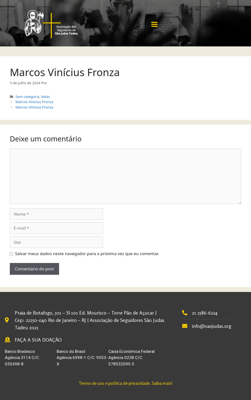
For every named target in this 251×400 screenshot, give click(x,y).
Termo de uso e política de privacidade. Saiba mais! (126, 383)
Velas (45, 96)
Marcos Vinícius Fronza (34, 101)
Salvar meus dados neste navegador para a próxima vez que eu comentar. (87, 253)
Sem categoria (27, 96)
